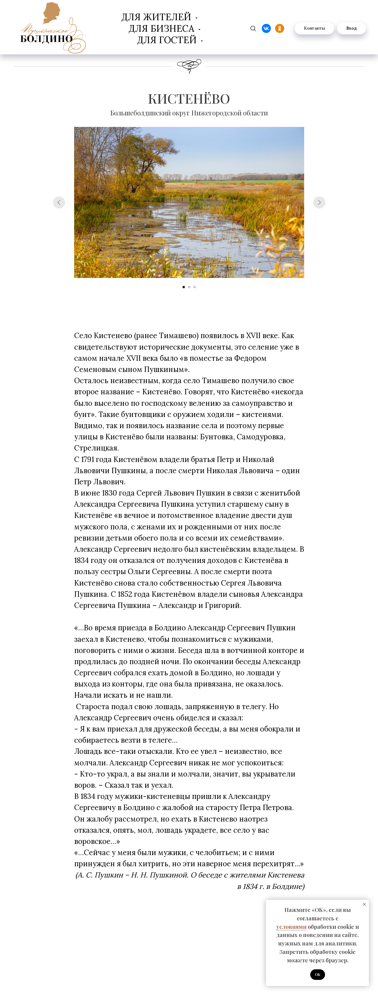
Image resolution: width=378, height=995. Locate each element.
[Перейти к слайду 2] (189, 287)
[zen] (253, 28)
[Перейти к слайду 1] (183, 287)
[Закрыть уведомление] (364, 904)
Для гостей (168, 40)
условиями (291, 926)
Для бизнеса (163, 28)
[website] (266, 28)
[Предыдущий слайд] (59, 202)
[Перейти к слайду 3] (194, 287)
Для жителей (157, 17)
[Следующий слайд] (319, 202)
